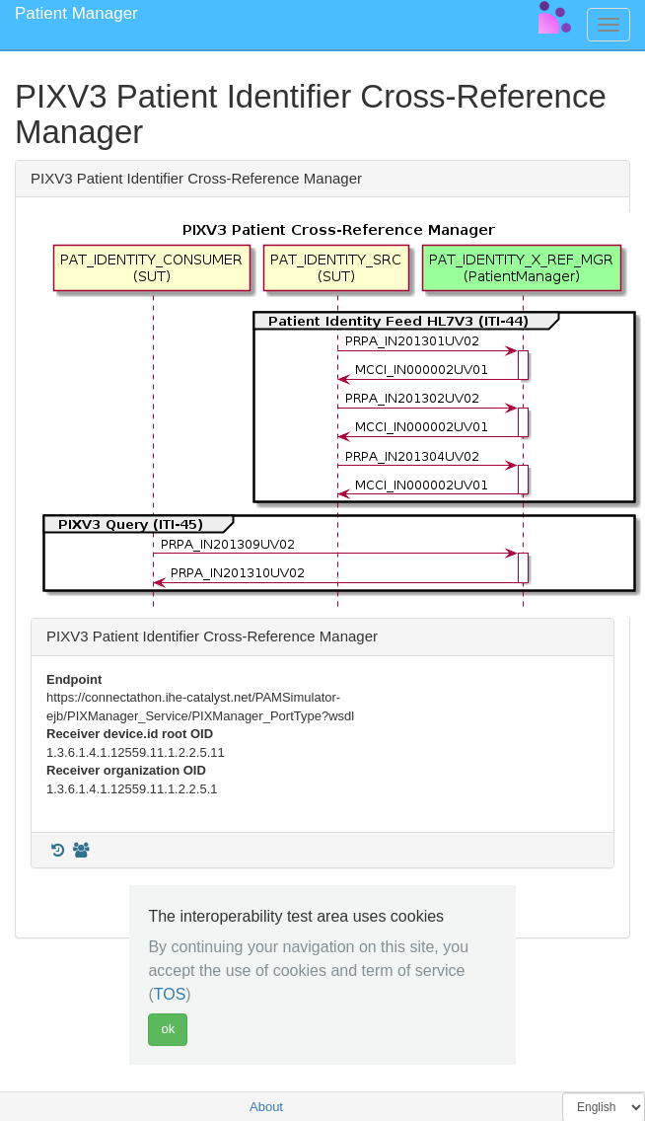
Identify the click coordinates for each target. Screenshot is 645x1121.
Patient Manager (76, 13)
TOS (170, 994)
